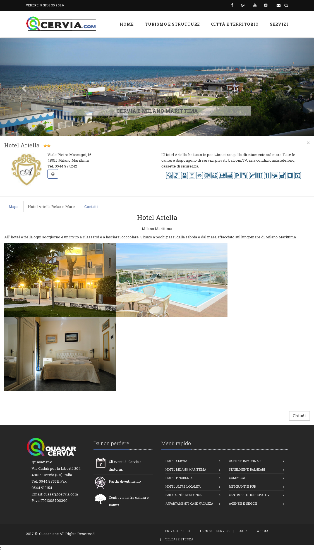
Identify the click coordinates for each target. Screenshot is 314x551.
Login (243, 531)
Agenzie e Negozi (243, 503)
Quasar (45, 533)
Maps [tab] (13, 206)
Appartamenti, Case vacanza (189, 503)
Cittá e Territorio (235, 24)
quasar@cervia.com (61, 494)
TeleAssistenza (179, 539)
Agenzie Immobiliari (245, 461)
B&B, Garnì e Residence (184, 495)
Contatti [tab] (91, 206)
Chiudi (299, 415)
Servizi (279, 24)
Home (127, 24)
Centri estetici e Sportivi (249, 495)
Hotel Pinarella (179, 478)
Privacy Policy (178, 531)
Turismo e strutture (172, 24)
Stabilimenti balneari (247, 469)
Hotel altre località (183, 486)
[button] (23, 87)
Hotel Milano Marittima (186, 469)
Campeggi (237, 478)
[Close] (308, 142)
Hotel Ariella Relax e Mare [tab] (51, 206)
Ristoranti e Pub (242, 486)
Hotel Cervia (176, 461)
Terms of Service (215, 531)
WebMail (264, 531)
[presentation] (13, 206)
